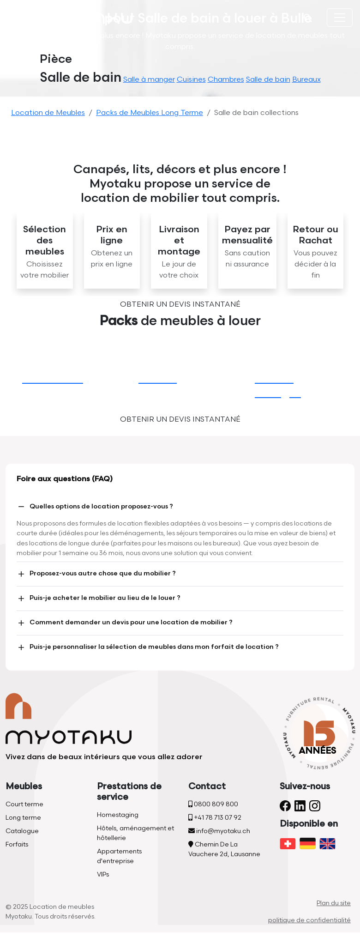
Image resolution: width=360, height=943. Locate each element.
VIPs (103, 874)
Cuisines (191, 79)
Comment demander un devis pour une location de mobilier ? (125, 623)
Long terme (23, 818)
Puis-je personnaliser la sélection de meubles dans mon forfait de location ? (148, 647)
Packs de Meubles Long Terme (149, 113)
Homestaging (117, 815)
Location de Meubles (48, 113)
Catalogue (22, 831)
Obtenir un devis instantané (180, 304)
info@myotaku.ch (219, 831)
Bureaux (306, 79)
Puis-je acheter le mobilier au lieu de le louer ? (98, 598)
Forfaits (17, 844)
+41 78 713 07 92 (214, 818)
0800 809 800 (213, 804)
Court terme (24, 804)
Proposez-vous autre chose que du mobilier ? (96, 574)
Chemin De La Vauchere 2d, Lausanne (224, 849)
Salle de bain (268, 79)
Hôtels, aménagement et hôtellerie (135, 833)
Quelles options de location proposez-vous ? (95, 506)
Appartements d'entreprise (119, 856)
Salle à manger (149, 79)
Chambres (226, 79)
